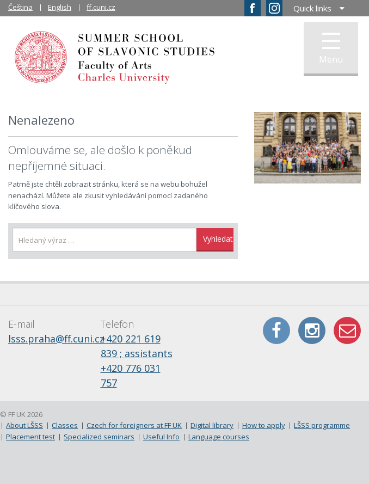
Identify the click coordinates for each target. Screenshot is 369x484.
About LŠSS (24, 425)
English (59, 7)
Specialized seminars (99, 437)
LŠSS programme (322, 425)
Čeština (20, 7)
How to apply (263, 425)
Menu (331, 49)
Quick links (312, 8)
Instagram (311, 330)
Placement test (30, 437)
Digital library (211, 425)
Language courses (218, 437)
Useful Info (161, 437)
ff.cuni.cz (101, 7)
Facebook (276, 330)
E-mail (347, 330)
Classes (65, 425)
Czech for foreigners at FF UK (134, 425)
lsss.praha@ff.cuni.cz (56, 338)
